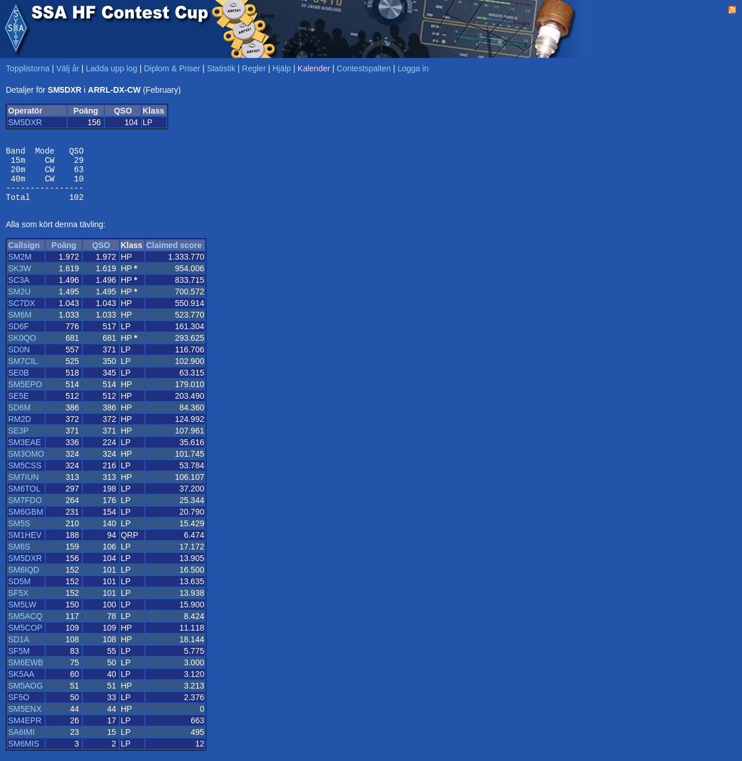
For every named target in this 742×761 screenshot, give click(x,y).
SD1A (19, 649)
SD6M (19, 418)
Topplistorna (28, 68)
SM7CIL (23, 371)
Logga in (413, 68)
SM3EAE (24, 452)
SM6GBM (25, 522)
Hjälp (281, 68)
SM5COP (25, 638)
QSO (101, 255)
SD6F (18, 336)
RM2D (19, 429)
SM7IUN (23, 487)
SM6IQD (23, 580)
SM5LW (22, 615)
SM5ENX (25, 719)
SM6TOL (24, 499)
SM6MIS (23, 754)
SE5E (18, 406)
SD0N (19, 360)
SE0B (18, 383)
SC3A (19, 290)
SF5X (18, 603)
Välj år (67, 68)
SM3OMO (26, 464)
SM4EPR (25, 730)
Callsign (23, 255)
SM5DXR (25, 122)
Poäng (64, 255)
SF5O (19, 707)
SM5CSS (25, 475)
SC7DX (21, 313)
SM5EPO (25, 394)
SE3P (18, 441)
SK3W (19, 278)
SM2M (19, 267)
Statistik (221, 68)
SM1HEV (25, 545)
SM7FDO (25, 510)
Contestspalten (364, 68)
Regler (253, 68)
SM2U (19, 302)
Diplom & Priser (172, 68)
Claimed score (174, 255)
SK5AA (21, 684)
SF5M (19, 661)
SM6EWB (25, 673)
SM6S (19, 557)
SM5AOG (25, 696)
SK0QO (22, 348)
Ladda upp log (111, 68)
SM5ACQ (25, 626)
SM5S (19, 533)
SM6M (19, 325)
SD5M (19, 591)
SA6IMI (21, 742)
